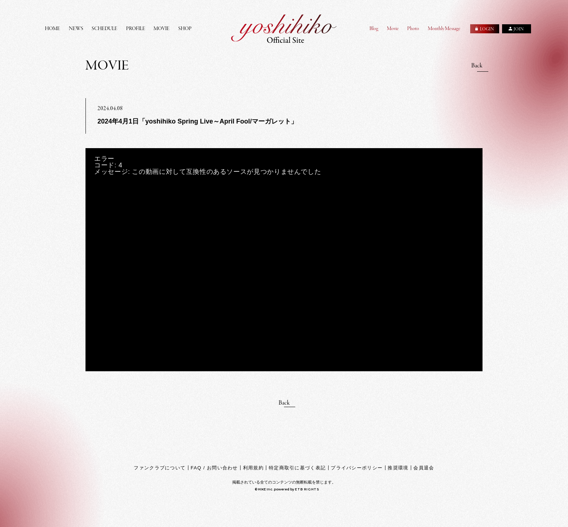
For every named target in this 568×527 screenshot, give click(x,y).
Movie (393, 29)
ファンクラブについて (159, 467)
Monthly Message (444, 29)
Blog (373, 29)
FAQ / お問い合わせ (214, 467)
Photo (413, 29)
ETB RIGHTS (307, 489)
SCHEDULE (104, 29)
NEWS (76, 29)
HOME (52, 29)
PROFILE (135, 29)
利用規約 (253, 467)
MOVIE (162, 29)
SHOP (185, 29)
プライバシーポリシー (357, 467)
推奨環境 (398, 467)
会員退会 (423, 467)
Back (477, 66)
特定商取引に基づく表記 (297, 467)
